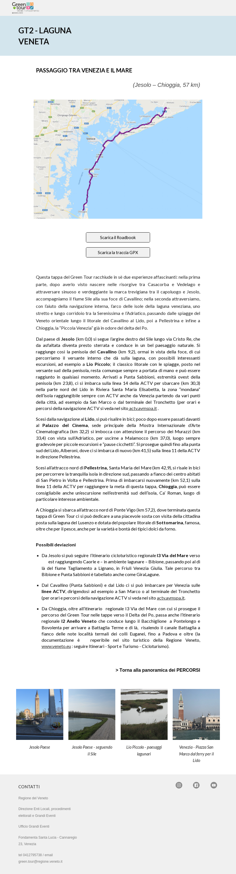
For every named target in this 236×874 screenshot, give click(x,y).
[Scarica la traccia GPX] (118, 252)
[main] (48, 36)
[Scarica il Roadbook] (118, 237)
